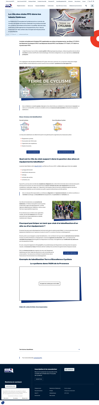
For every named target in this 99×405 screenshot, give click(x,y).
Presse (51, 390)
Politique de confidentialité (69, 390)
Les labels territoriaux (70, 253)
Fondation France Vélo (42, 1)
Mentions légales (67, 388)
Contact (84, 1)
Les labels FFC (13, 34)
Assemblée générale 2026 (61, 1)
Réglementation (21, 5)
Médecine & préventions (75, 5)
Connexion (69, 369)
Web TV (36, 393)
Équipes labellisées (40, 5)
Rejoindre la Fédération (55, 388)
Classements (38, 388)
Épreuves (30, 5)
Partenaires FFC (51, 1)
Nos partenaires (38, 390)
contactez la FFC (38, 357)
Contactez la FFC (10, 386)
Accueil (7, 34)
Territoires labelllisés (49, 349)
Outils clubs (51, 5)
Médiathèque (53, 393)
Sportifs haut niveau (61, 5)
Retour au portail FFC (9, 1)
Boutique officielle (32, 1)
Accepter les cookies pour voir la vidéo (49, 283)
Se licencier (70, 1)
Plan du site (52, 395)
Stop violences (77, 1)
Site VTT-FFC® (38, 166)
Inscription (39, 379)
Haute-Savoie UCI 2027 (22, 1)
